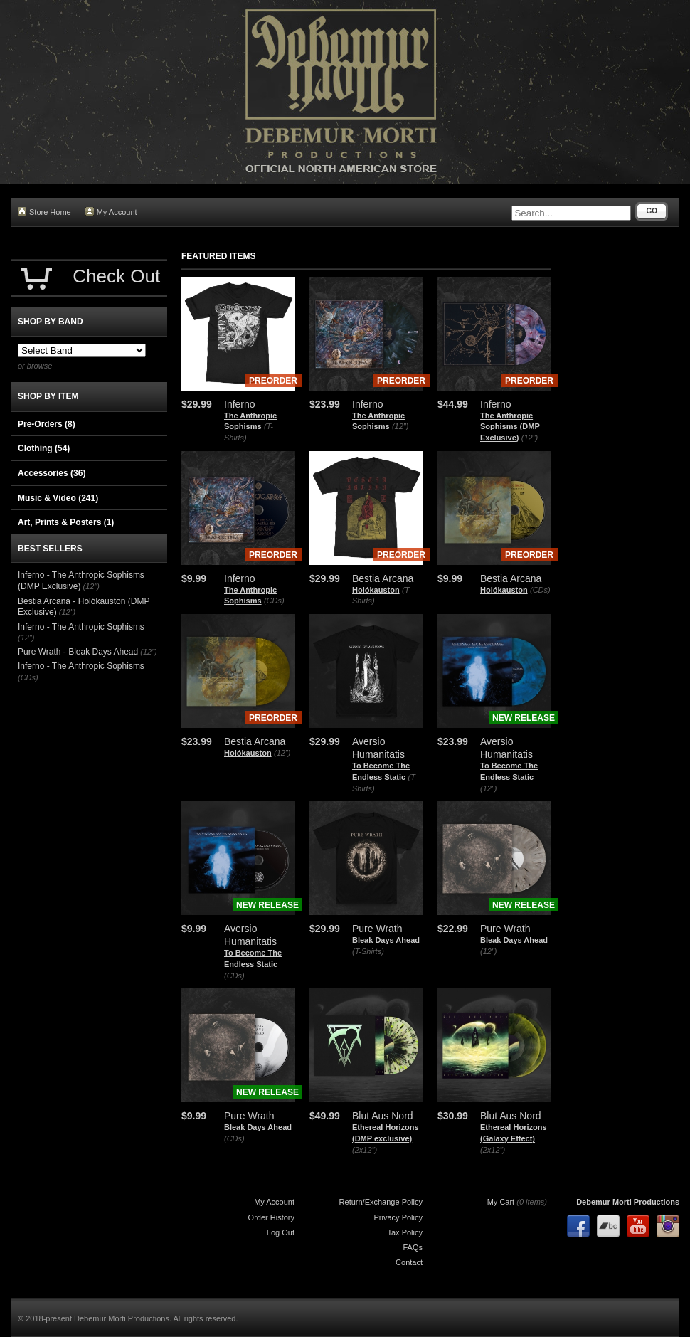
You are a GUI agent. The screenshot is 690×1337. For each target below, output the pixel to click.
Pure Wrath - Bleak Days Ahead (78, 652)
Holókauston (376, 590)
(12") (400, 426)
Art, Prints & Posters (66, 522)
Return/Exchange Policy (381, 1202)
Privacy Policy (398, 1217)
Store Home (44, 211)
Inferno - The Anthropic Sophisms (81, 627)
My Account (111, 211)
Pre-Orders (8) (46, 424)
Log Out (280, 1232)
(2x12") (364, 1150)
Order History (271, 1217)
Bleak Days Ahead (386, 940)
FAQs (413, 1247)
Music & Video (58, 498)
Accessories (51, 473)
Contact (409, 1262)
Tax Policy (405, 1232)
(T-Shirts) (368, 951)
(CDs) (274, 600)
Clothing (44, 448)
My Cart (501, 1202)
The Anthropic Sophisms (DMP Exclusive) (510, 426)
